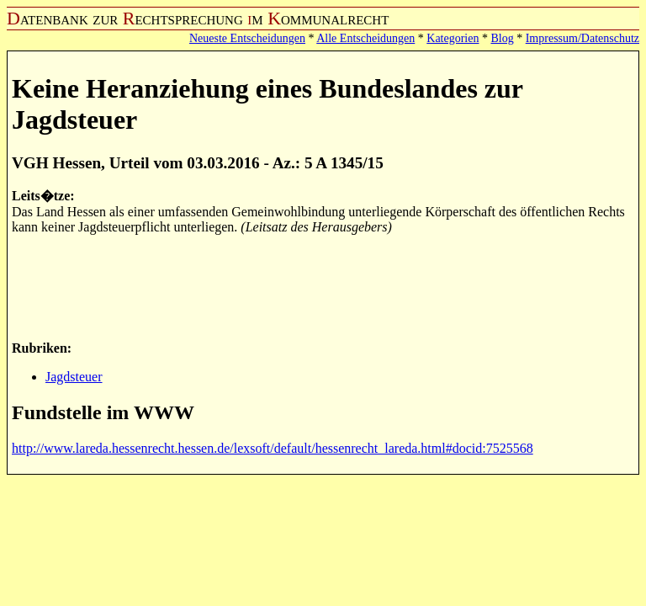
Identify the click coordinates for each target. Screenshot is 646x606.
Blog (501, 38)
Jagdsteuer (74, 376)
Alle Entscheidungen (365, 38)
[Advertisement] (318, 286)
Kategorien (452, 38)
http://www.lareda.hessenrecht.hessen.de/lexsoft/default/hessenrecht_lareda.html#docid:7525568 (272, 448)
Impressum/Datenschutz (582, 38)
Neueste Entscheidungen (247, 38)
